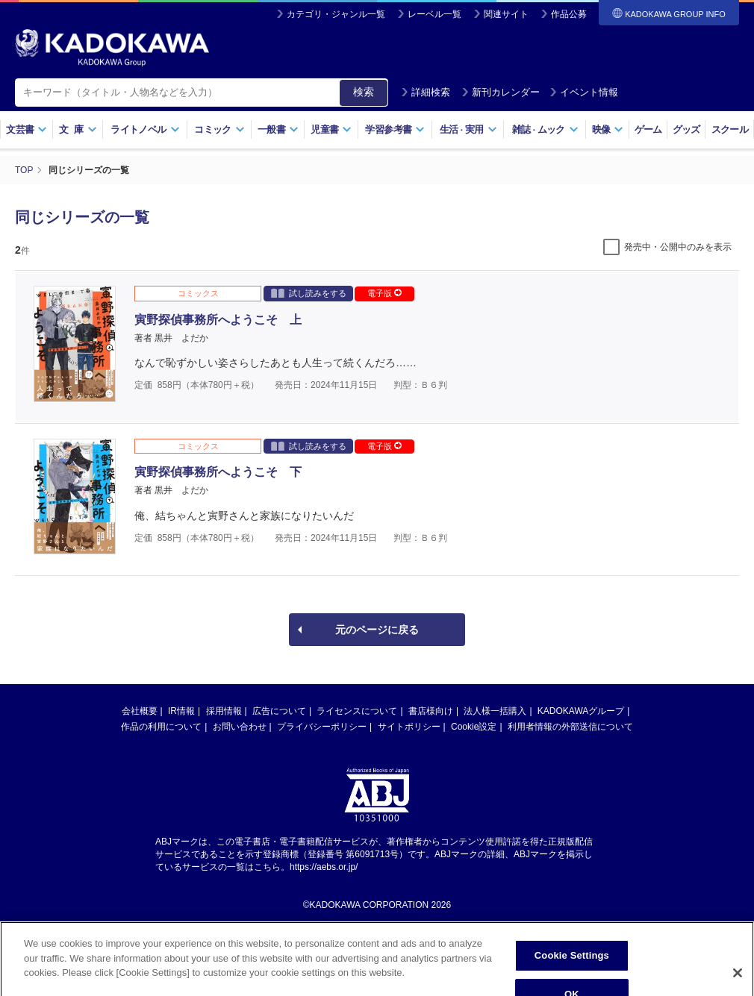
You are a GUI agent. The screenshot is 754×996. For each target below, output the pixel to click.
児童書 (331, 129)
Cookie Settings (572, 972)
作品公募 (569, 14)
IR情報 (181, 711)
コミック (219, 129)
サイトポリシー (409, 726)
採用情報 (224, 711)
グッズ (686, 129)
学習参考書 (395, 129)
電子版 (384, 293)
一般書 (278, 129)
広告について (279, 711)
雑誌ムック (545, 129)
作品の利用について (161, 726)
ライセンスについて (357, 711)
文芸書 (26, 129)
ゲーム (648, 129)
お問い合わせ (240, 726)
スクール (729, 129)
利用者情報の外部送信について (570, 726)
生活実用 (468, 129)
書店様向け (430, 711)
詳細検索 (425, 92)
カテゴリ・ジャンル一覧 (336, 14)
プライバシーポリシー (322, 726)
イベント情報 (583, 92)
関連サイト (506, 14)
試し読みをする (308, 293)
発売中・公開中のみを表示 (678, 247)
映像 (608, 129)
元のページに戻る (377, 630)
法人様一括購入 (495, 711)
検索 (363, 92)
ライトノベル (144, 129)
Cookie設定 (473, 726)
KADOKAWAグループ (581, 711)
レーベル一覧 (434, 14)
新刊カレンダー (500, 92)
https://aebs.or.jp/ (324, 867)
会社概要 (140, 711)
